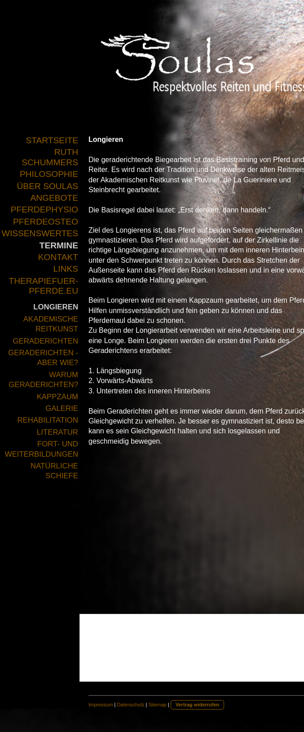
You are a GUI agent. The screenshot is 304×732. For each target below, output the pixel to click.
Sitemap (158, 704)
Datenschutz (130, 704)
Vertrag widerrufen (197, 704)
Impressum (100, 704)
